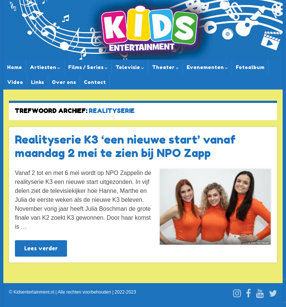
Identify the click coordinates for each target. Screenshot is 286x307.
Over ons (64, 82)
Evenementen (207, 67)
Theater (165, 67)
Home (14, 67)
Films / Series (88, 67)
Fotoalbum (250, 67)
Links (37, 82)
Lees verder (41, 248)
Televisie (129, 67)
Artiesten (45, 67)
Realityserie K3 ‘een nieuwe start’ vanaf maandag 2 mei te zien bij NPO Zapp (125, 146)
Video (15, 82)
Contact (95, 82)
